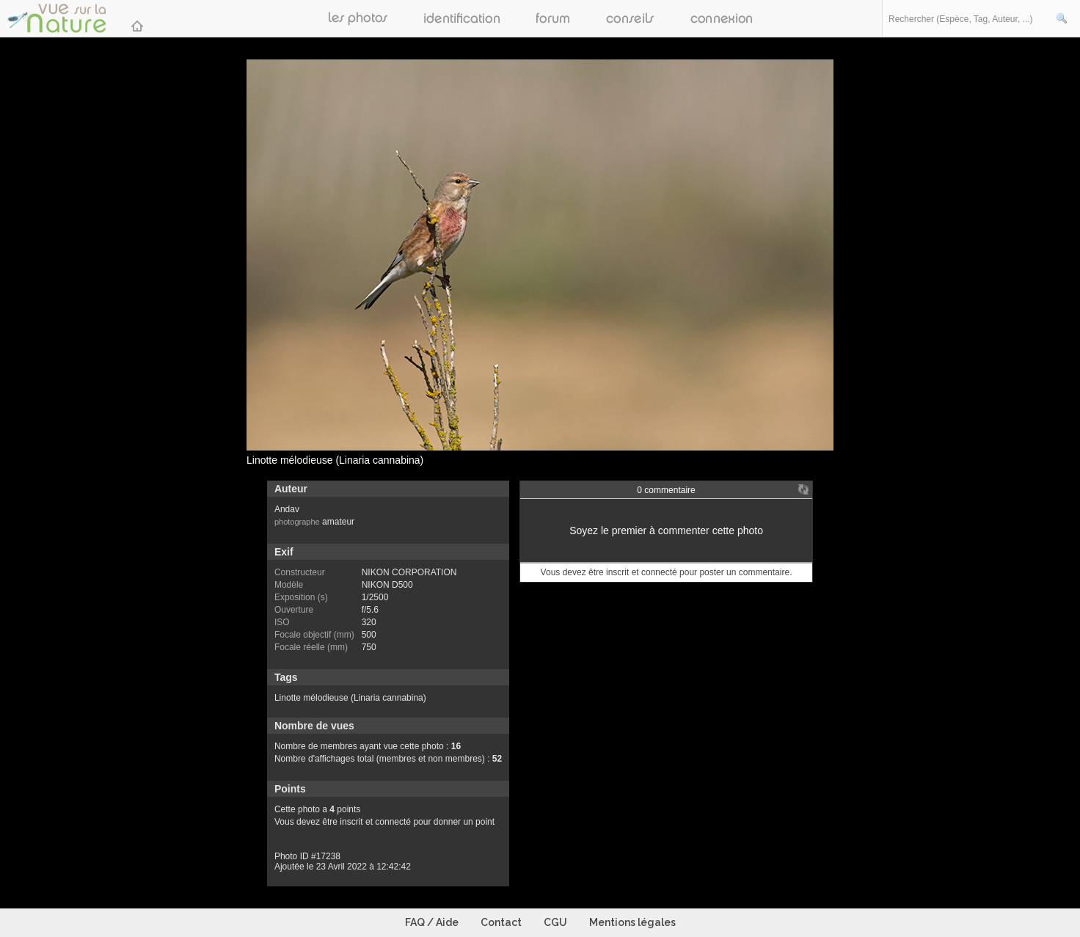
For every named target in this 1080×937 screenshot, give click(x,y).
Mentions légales (632, 922)
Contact (501, 922)
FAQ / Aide (432, 922)
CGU (555, 922)
